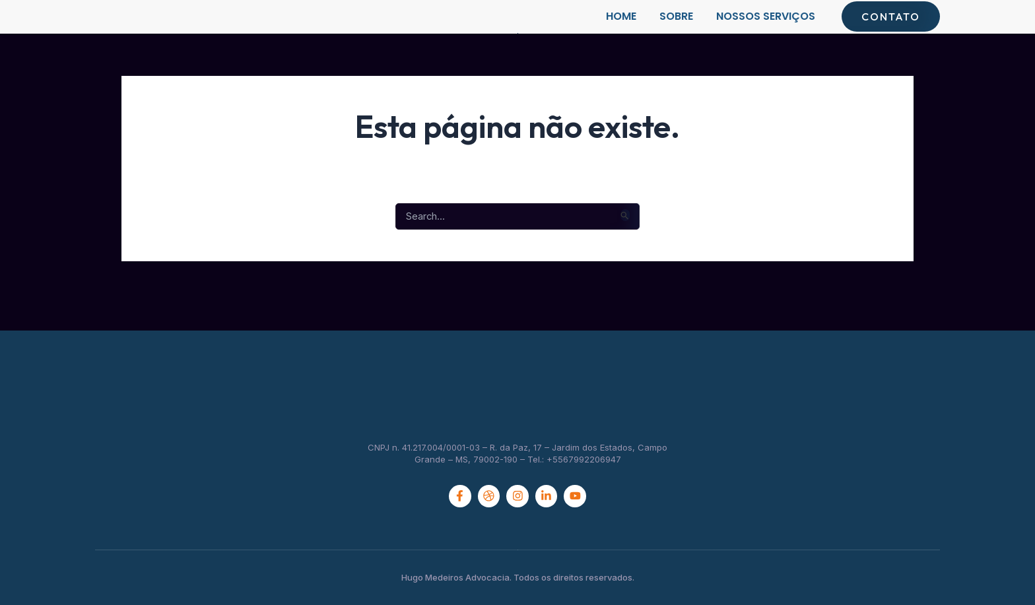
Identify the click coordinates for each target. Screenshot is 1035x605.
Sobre (676, 29)
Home (621, 29)
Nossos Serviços (765, 29)
